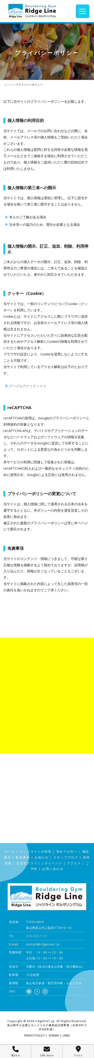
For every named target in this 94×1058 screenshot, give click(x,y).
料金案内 (23, 857)
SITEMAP (54, 1035)
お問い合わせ (52, 869)
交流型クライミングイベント (39, 863)
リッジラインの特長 (36, 851)
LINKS (66, 1035)
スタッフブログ (66, 857)
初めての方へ (67, 851)
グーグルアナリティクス (27, 386)
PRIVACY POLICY (34, 1035)
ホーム (10, 851)
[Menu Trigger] (82, 11)
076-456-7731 (37, 936)
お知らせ (42, 857)
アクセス (74, 863)
